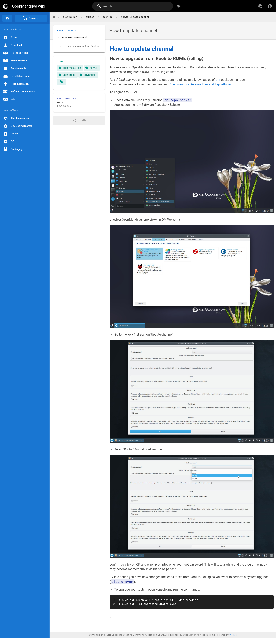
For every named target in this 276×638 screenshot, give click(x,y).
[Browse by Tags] (179, 6)
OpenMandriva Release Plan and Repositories (200, 84)
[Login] (269, 6)
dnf (218, 80)
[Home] (7, 18)
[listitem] (79, 37)
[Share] (74, 120)
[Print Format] (83, 120)
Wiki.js (233, 635)
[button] (260, 6)
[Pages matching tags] (61, 82)
